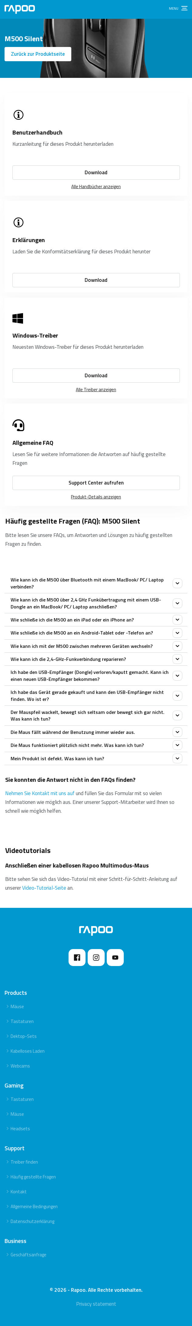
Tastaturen (22, 1021)
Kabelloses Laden (28, 1051)
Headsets (20, 1128)
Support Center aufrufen (96, 483)
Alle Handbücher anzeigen (96, 186)
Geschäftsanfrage (28, 1254)
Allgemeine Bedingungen (34, 1206)
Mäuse (17, 1006)
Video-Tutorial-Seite (44, 888)
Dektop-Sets (24, 1036)
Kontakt (19, 1191)
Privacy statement (96, 1304)
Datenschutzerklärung (32, 1221)
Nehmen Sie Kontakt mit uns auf (40, 793)
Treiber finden (24, 1161)
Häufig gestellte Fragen (33, 1176)
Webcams (20, 1065)
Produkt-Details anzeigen (96, 496)
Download (96, 172)
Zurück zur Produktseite (38, 54)
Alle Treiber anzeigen (96, 389)
